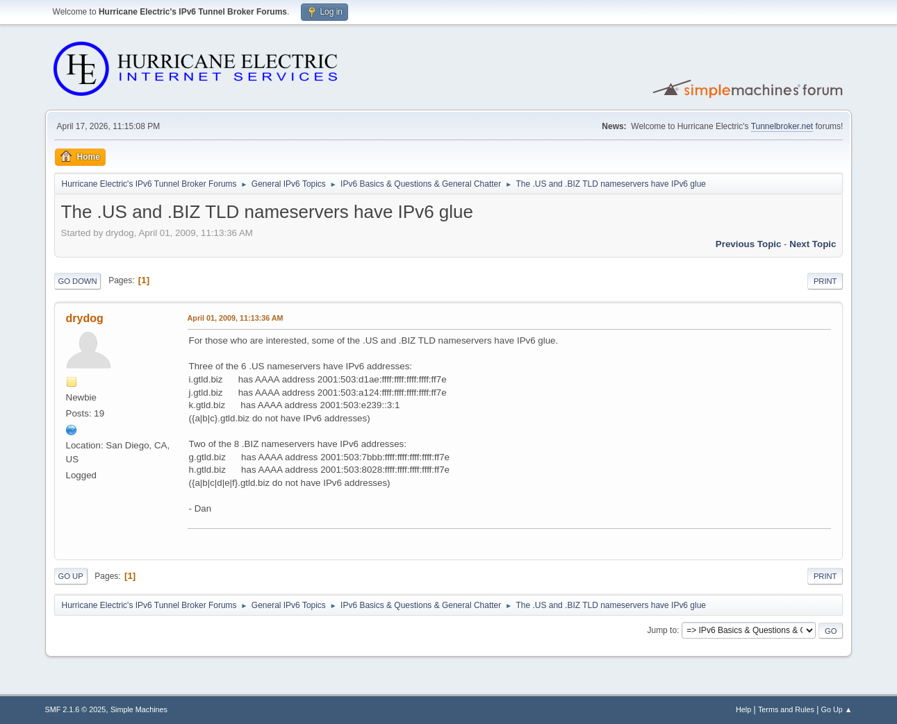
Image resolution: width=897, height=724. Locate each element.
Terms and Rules (786, 709)
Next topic (812, 244)
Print (825, 281)
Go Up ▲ (837, 709)
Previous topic (749, 244)
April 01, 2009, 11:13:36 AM (235, 318)
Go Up (70, 576)
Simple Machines (138, 709)
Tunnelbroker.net (782, 126)
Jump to (662, 630)
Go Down (77, 281)
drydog (85, 318)
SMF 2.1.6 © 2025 (75, 709)
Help (743, 709)
